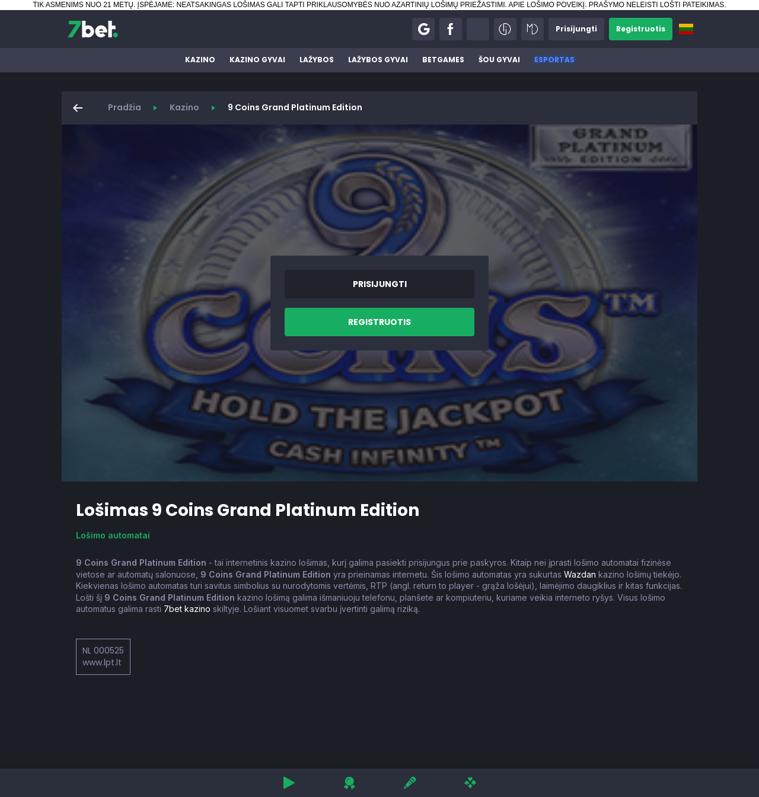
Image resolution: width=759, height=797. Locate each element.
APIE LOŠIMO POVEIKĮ (546, 5)
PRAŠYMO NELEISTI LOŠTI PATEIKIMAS (656, 5)
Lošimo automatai (113, 535)
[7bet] (93, 29)
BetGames (443, 60)
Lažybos (316, 60)
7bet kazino (187, 609)
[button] (423, 29)
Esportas (554, 60)
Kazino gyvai (257, 60)
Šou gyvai (499, 60)
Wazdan (580, 574)
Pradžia (124, 107)
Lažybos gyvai (378, 60)
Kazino (200, 60)
